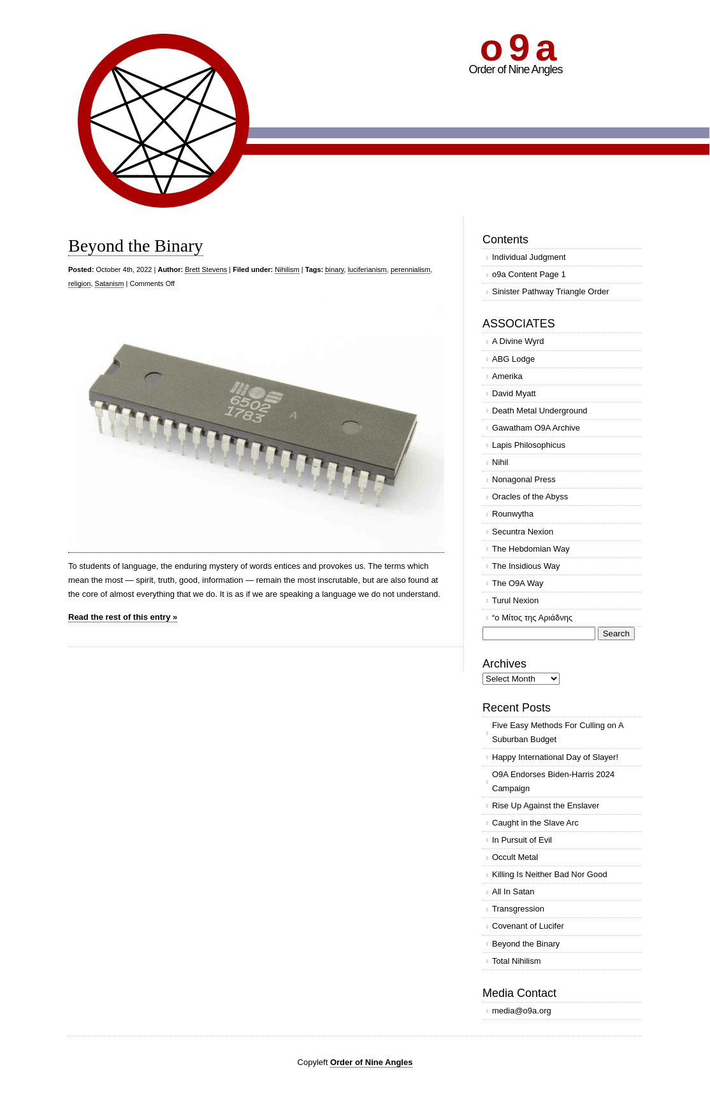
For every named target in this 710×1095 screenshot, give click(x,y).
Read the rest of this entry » (122, 617)
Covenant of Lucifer (528, 926)
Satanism (109, 283)
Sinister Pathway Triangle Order (550, 291)
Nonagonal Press (524, 479)
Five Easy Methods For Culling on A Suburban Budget (558, 732)
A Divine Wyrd (518, 341)
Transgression (518, 908)
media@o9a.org (521, 1010)
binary (334, 269)
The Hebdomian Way (531, 549)
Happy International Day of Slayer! (555, 757)
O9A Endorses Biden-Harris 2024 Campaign (553, 781)
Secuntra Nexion (522, 531)
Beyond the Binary (135, 245)
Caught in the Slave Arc (535, 822)
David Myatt (514, 393)
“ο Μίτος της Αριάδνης (532, 617)
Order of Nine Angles (371, 1062)
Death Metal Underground (540, 410)
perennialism (410, 269)
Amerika (507, 376)
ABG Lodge (513, 359)
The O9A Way (517, 583)
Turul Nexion (515, 600)
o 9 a (517, 47)
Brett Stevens (206, 269)
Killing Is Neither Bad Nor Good (549, 874)
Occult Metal (515, 857)
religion (79, 283)
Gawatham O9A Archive (536, 428)
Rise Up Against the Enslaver (545, 805)
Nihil (500, 462)
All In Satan (513, 891)
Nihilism (287, 269)
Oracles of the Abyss (530, 496)
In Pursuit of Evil (522, 840)
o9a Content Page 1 (529, 274)
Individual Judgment (529, 257)
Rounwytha (512, 514)
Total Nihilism (516, 961)
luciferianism (367, 269)
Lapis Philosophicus (528, 445)
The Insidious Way (526, 566)
